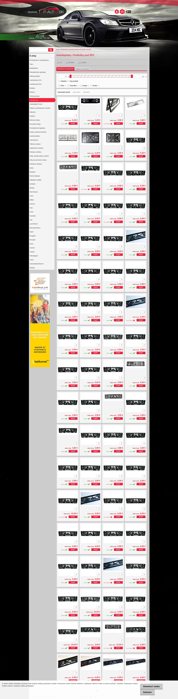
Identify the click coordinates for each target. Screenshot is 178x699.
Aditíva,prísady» (35, 76)
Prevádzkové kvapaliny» (37, 128)
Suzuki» (32, 248)
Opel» (32, 232)
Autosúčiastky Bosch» (37, 264)
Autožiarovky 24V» (36, 84)
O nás (67, 6)
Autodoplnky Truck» (36, 104)
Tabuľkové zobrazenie (65, 69)
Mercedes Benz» (35, 228)
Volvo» (32, 260)
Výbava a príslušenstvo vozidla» (40, 108)
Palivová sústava (35, 144)
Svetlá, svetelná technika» (38, 132)
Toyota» (32, 252)
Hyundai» (33, 216)
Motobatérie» (34, 68)
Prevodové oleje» (35, 124)
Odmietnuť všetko (151, 686)
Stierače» (33, 112)
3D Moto (71, 62)
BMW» (32, 200)
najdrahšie (86, 92)
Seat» (31, 244)
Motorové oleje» (35, 120)
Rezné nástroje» (35, 176)
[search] (50, 50)
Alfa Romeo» (34, 192)
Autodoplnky (64, 49)
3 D (61, 62)
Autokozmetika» (35, 136)
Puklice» (32, 116)
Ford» (31, 212)
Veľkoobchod (103, 6)
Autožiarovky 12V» (36, 80)
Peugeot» (33, 236)
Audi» (31, 196)
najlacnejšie (76, 92)
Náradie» (33, 172)
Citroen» (32, 204)
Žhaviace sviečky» (36, 152)
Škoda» (32, 188)
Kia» (31, 220)
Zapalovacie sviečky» (36, 148)
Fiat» (31, 208)
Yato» (31, 64)
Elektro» (32, 92)
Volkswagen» (34, 256)
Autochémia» (34, 140)
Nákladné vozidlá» (36, 180)
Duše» (32, 168)
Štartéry (32, 268)
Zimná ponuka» (35, 96)
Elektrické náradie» (36, 164)
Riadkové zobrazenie (82, 69)
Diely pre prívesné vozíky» (38, 160)
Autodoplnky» (34, 100)
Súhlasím (147, 692)
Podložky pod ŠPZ (85, 49)
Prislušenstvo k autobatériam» (39, 60)
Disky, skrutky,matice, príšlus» (39, 156)
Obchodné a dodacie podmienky (84, 6)
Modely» (32, 88)
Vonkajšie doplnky (74, 49)
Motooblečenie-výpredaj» (38, 72)
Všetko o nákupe (118, 6)
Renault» (32, 240)
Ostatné (83, 62)
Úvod (57, 49)
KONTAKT (131, 6)
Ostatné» (33, 184)
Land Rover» (34, 224)
